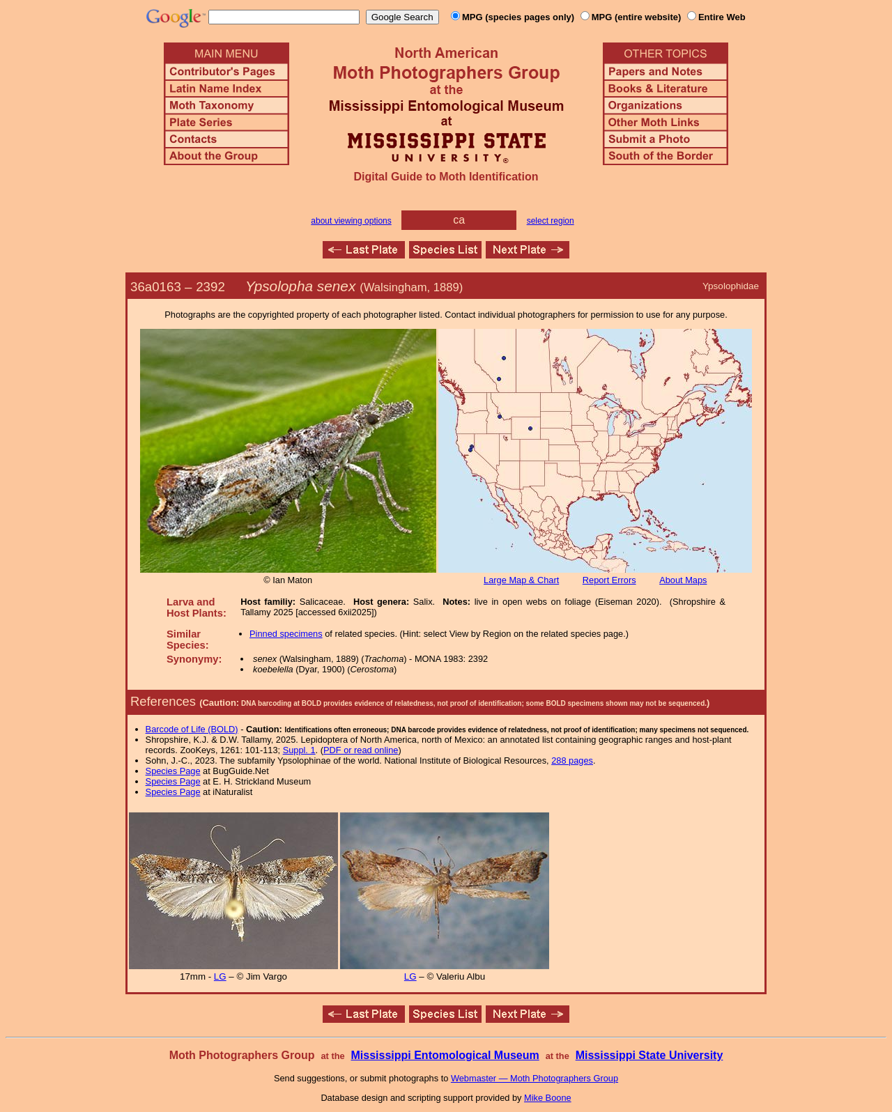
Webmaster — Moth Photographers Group (534, 1078)
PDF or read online (360, 750)
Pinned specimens (286, 633)
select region (550, 221)
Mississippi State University (649, 1055)
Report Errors (609, 580)
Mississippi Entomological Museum (445, 1055)
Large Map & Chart (521, 580)
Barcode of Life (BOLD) (192, 729)
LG (220, 976)
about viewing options (351, 221)
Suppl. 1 (299, 750)
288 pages (572, 760)
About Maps (683, 580)
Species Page (173, 771)
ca (459, 220)
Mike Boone (547, 1097)
